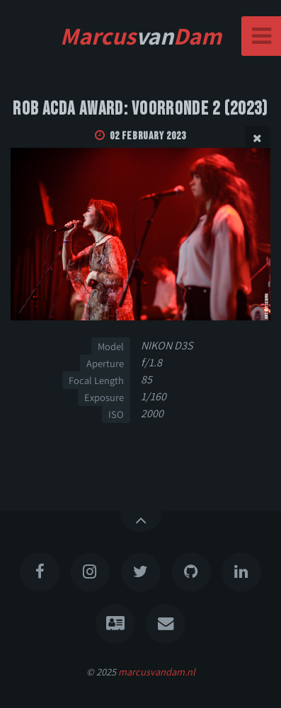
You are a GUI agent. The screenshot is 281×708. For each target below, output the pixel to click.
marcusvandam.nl (156, 671)
